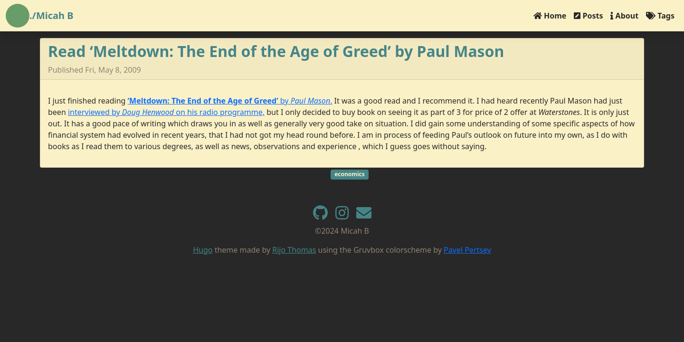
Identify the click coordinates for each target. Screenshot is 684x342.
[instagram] (342, 215)
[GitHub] (320, 215)
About (624, 15)
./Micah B (51, 15)
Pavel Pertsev (467, 250)
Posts (588, 15)
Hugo (202, 250)
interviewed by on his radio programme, (166, 112)
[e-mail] (363, 215)
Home (550, 15)
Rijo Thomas (294, 250)
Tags (660, 15)
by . (230, 100)
